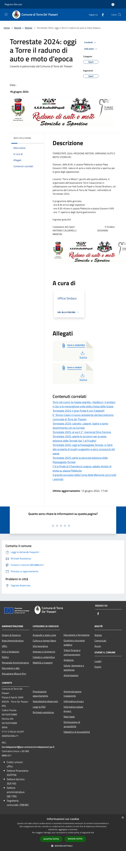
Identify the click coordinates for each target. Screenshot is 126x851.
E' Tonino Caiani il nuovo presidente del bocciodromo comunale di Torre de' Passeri (83, 417)
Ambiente (69, 660)
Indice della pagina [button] (22, 138)
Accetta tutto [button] (51, 839)
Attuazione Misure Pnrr (14, 673)
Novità (17, 28)
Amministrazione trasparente (72, 694)
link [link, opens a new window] (92, 832)
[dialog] (63, 832)
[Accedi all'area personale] (113, 4)
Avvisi (97, 646)
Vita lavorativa (40, 646)
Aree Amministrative (13, 640)
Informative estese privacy (73, 709)
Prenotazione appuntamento (40, 694)
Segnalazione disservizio (45, 701)
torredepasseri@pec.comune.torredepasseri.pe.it (28, 747)
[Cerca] (119, 15)
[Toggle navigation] (6, 14)
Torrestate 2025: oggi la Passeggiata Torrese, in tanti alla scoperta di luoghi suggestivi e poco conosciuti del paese (84, 449)
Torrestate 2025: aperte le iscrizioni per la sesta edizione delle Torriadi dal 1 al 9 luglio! (79, 438)
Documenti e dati (11, 668)
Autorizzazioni (71, 675)
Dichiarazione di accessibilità (72, 724)
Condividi (90, 42)
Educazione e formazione (76, 635)
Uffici (4, 646)
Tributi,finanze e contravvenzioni (72, 652)
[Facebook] (101, 15)
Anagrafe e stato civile (44, 635)
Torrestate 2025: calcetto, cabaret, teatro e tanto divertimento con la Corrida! (80, 425)
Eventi (97, 667)
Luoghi (98, 661)
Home (7, 28)
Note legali (69, 716)
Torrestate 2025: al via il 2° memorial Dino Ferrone (82, 432)
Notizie (28, 28)
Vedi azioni (91, 49)
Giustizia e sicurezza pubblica (74, 643)
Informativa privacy (74, 701)
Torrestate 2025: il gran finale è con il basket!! (78, 411)
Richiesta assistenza (43, 712)
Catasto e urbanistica (44, 657)
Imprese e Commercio (44, 651)
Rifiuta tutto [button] (75, 839)
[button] (63, 845)
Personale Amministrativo (15, 662)
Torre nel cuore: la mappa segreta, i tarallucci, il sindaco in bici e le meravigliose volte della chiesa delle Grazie (84, 404)
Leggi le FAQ (39, 707)
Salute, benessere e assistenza (74, 668)
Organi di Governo (11, 635)
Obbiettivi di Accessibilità (77, 732)
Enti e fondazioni (10, 651)
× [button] (122, 818)
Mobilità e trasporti (43, 662)
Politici (5, 657)
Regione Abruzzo (13, 4)
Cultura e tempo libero (44, 640)
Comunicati (100, 640)
